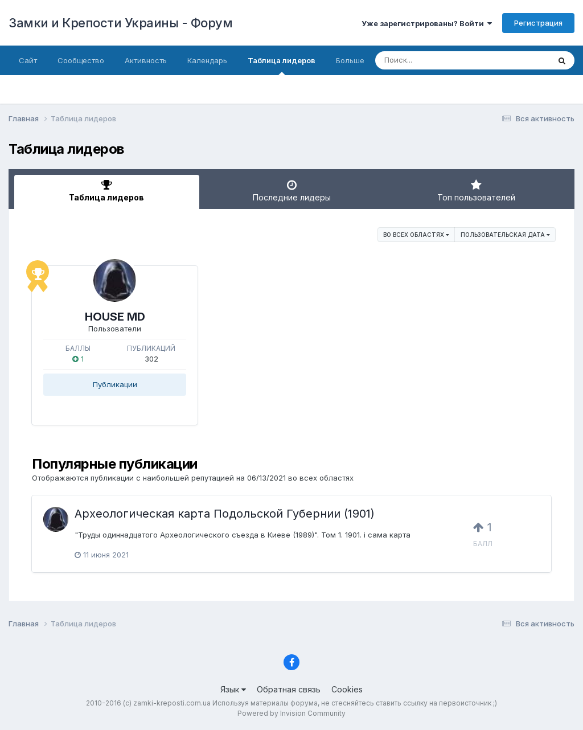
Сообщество (81, 60)
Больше (350, 60)
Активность (146, 60)
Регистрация (538, 22)
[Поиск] (440, 60)
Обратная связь (289, 689)
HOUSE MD (115, 316)
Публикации (115, 384)
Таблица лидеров (281, 65)
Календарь (207, 60)
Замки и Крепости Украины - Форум (120, 22)
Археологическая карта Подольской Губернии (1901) (225, 513)
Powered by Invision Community (291, 713)
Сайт (28, 60)
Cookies (347, 689)
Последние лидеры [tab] (292, 190)
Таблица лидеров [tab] (107, 190)
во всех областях (416, 234)
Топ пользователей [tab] (476, 190)
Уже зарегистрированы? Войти (427, 23)
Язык (233, 689)
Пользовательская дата (505, 234)
